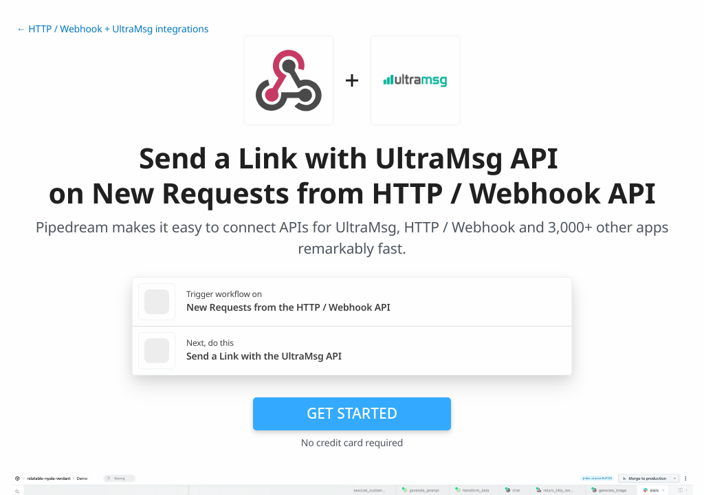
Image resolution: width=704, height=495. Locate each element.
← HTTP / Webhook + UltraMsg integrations (112, 29)
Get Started (352, 413)
